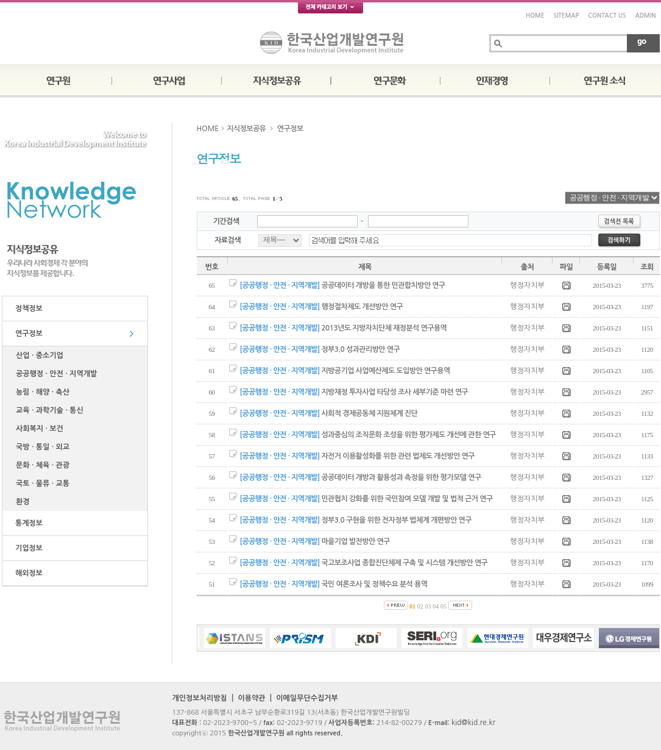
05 (443, 606)
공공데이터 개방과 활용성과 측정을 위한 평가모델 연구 (401, 477)
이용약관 (251, 698)
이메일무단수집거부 (307, 698)
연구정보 (27, 333)
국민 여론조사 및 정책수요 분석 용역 (374, 584)
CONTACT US (607, 15)
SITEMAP (566, 15)
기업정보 (27, 548)
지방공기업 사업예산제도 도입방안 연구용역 (385, 370)
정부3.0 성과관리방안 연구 (360, 349)
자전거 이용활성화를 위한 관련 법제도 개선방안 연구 (398, 456)
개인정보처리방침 (199, 698)
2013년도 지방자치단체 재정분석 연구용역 (384, 328)
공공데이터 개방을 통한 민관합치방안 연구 (383, 285)
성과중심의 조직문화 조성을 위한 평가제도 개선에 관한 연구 (408, 434)
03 (428, 606)
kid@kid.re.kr (473, 722)
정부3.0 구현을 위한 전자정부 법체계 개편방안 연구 (396, 520)
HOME (535, 15)
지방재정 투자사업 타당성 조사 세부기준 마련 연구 (394, 392)
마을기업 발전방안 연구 (355, 541)
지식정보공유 (246, 128)
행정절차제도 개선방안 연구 (362, 306)
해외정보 (27, 573)
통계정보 (27, 523)
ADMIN (645, 15)
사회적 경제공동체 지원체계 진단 (369, 413)
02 (420, 606)
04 (436, 606)
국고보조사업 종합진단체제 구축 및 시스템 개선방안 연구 (404, 562)
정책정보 (27, 308)
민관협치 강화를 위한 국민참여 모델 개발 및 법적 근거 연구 (406, 498)
